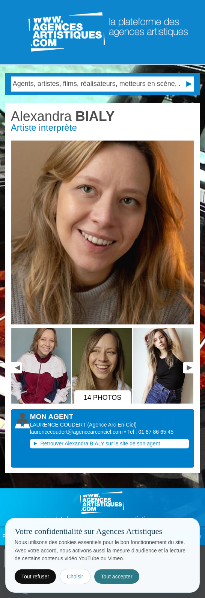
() (112, 425)
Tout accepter (117, 577)
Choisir (75, 577)
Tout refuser (35, 577)
